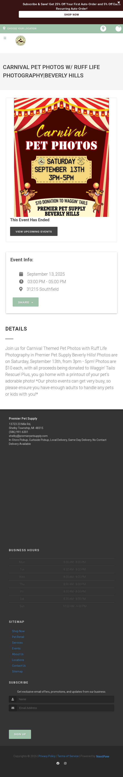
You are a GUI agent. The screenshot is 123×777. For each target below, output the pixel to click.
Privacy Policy (47, 756)
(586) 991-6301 (18, 432)
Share (25, 302)
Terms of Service (68, 756)
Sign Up (20, 734)
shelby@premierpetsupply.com (28, 436)
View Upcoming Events (34, 231)
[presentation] (30, 718)
